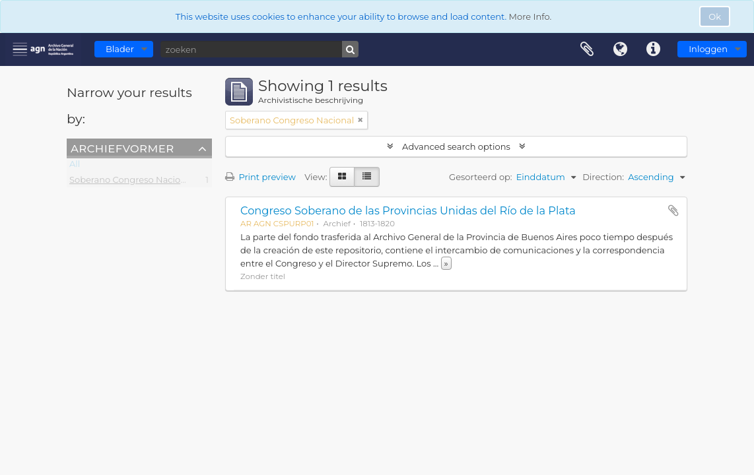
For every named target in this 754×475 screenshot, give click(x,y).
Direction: (603, 177)
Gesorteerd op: (480, 177)
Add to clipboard (673, 210)
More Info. (530, 16)
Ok (714, 16)
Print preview (260, 177)
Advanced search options (456, 146)
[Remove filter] (360, 120)
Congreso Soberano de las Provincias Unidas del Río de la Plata (408, 210)
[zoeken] (259, 49)
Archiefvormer (122, 148)
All (74, 166)
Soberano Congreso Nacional (131, 182)
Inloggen (708, 49)
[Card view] (342, 177)
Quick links (652, 49)
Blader (120, 49)
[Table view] (367, 177)
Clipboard (586, 49)
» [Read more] (446, 263)
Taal (619, 49)
